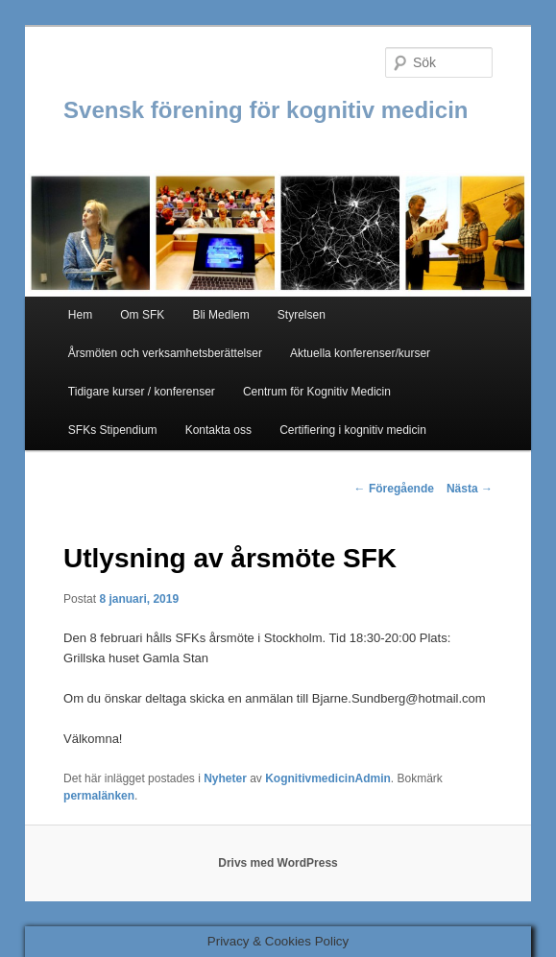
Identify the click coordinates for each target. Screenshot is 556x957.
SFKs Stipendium (112, 430)
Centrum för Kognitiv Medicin (317, 391)
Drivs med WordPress (278, 863)
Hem (80, 315)
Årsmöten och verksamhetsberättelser (165, 353)
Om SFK (142, 315)
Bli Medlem (220, 315)
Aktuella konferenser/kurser (360, 353)
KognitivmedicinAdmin (328, 778)
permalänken (98, 795)
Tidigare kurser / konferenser (141, 391)
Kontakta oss (218, 430)
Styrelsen (302, 315)
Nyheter (225, 778)
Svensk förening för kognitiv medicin (265, 110)
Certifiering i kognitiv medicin (352, 430)
